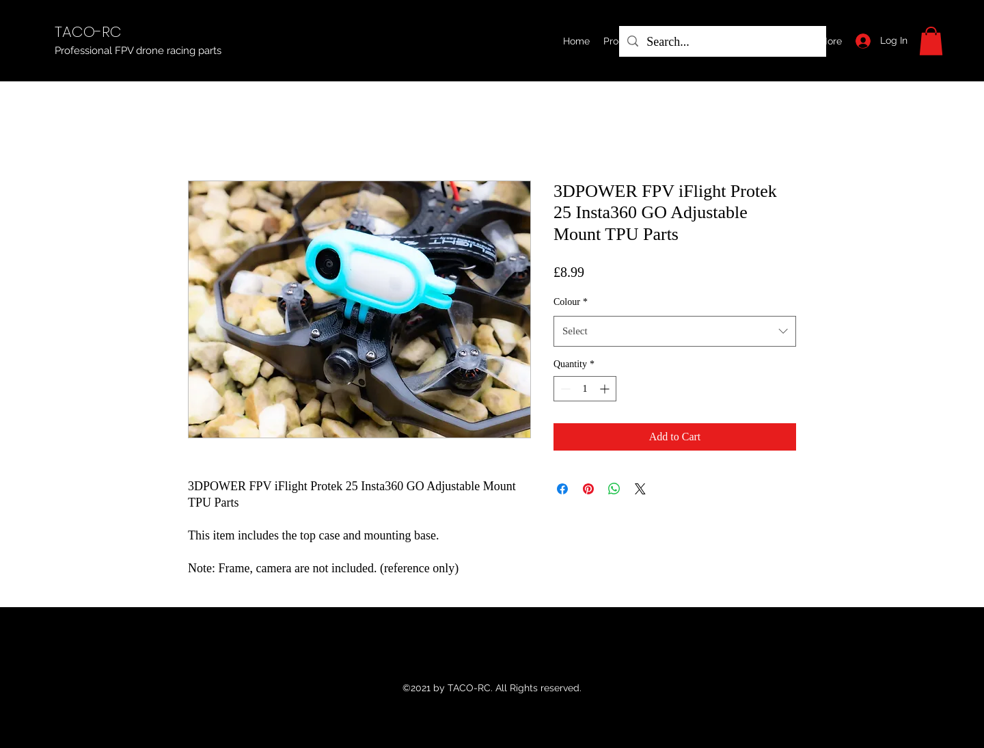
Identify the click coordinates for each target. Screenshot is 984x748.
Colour (571, 302)
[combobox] (675, 331)
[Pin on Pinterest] (588, 489)
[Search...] (721, 42)
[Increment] (605, 389)
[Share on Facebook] (562, 489)
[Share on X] (640, 489)
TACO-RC (88, 31)
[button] (931, 41)
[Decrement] (564, 389)
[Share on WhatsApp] (614, 489)
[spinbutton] (585, 389)
